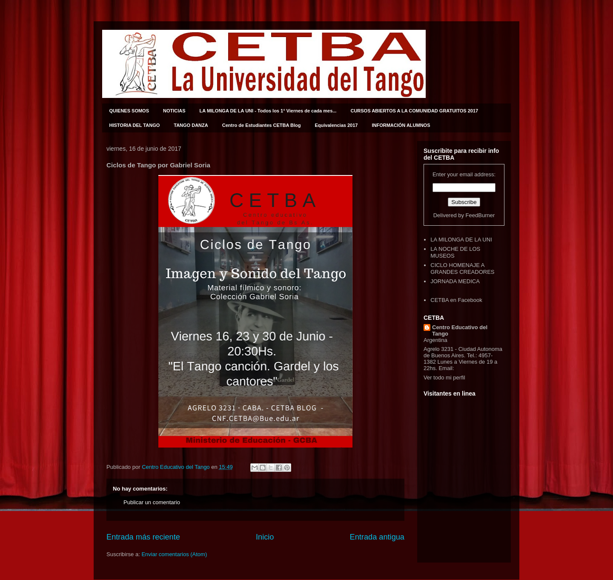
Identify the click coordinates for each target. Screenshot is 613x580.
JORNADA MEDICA (455, 281)
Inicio (265, 537)
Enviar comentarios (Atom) (174, 554)
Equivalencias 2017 (336, 125)
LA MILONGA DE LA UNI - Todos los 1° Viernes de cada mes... (268, 110)
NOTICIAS (174, 110)
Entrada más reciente (143, 537)
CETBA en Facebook (456, 300)
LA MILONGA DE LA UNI (461, 239)
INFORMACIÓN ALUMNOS (401, 125)
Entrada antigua (377, 537)
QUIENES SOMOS (129, 110)
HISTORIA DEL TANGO (134, 125)
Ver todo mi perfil (444, 377)
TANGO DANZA (191, 125)
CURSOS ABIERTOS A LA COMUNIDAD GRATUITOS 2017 (414, 110)
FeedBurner (480, 215)
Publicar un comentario (151, 502)
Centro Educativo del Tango (459, 330)
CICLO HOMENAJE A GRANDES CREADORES (462, 268)
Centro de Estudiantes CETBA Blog (261, 125)
